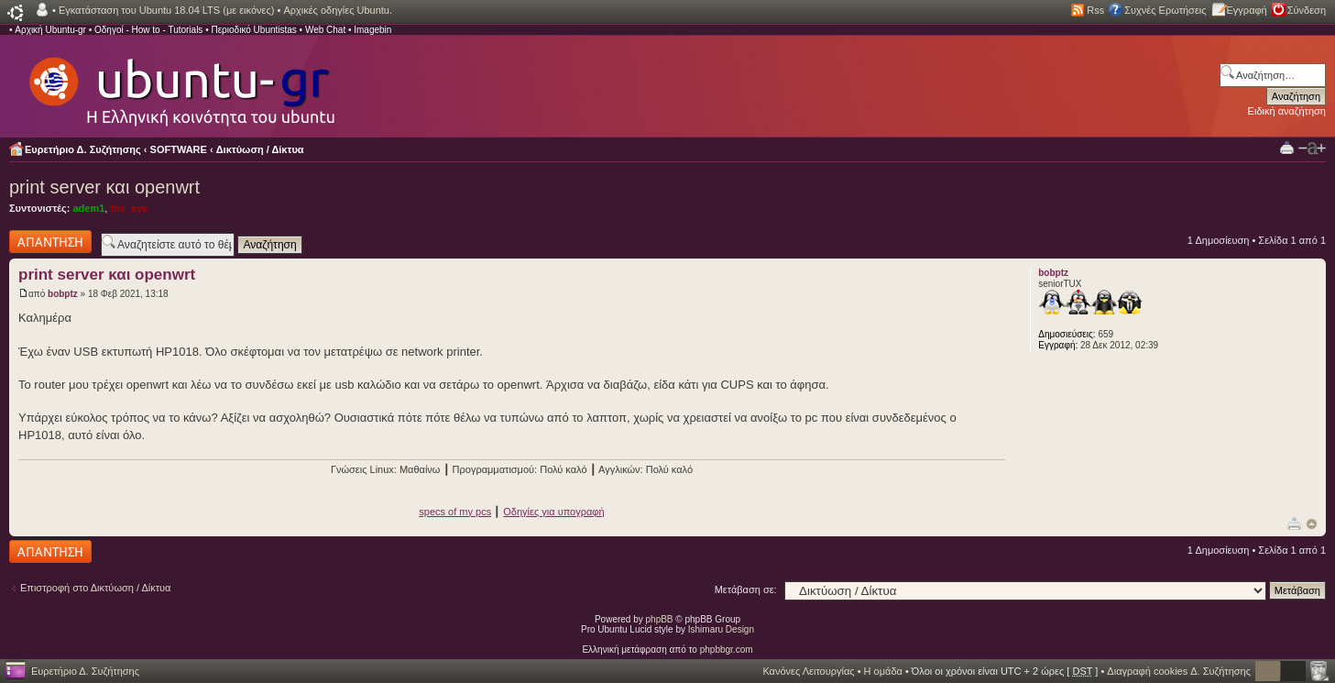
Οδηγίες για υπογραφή (553, 511)
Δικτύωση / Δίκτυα (260, 149)
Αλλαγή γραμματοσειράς (1312, 148)
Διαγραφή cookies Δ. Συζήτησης (1179, 671)
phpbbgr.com (726, 649)
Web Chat (325, 30)
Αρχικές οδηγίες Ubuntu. (337, 10)
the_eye (129, 208)
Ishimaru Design (721, 629)
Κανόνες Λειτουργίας (808, 671)
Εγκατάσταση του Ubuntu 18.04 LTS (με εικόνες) (166, 10)
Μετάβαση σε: (746, 589)
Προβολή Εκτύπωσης (1287, 147)
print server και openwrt (104, 187)
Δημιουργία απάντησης (50, 241)
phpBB (659, 619)
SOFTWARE (178, 149)
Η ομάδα (883, 671)
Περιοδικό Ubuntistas (253, 30)
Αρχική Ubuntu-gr (50, 30)
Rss (1095, 10)
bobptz (63, 294)
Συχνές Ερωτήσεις (1165, 10)
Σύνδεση (1306, 10)
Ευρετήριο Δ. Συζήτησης (83, 149)
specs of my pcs (455, 511)
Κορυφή (1312, 524)
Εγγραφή (1247, 10)
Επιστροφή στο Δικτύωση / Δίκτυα (95, 587)
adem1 (88, 208)
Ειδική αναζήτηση (1287, 110)
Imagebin (372, 30)
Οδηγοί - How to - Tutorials (148, 30)
